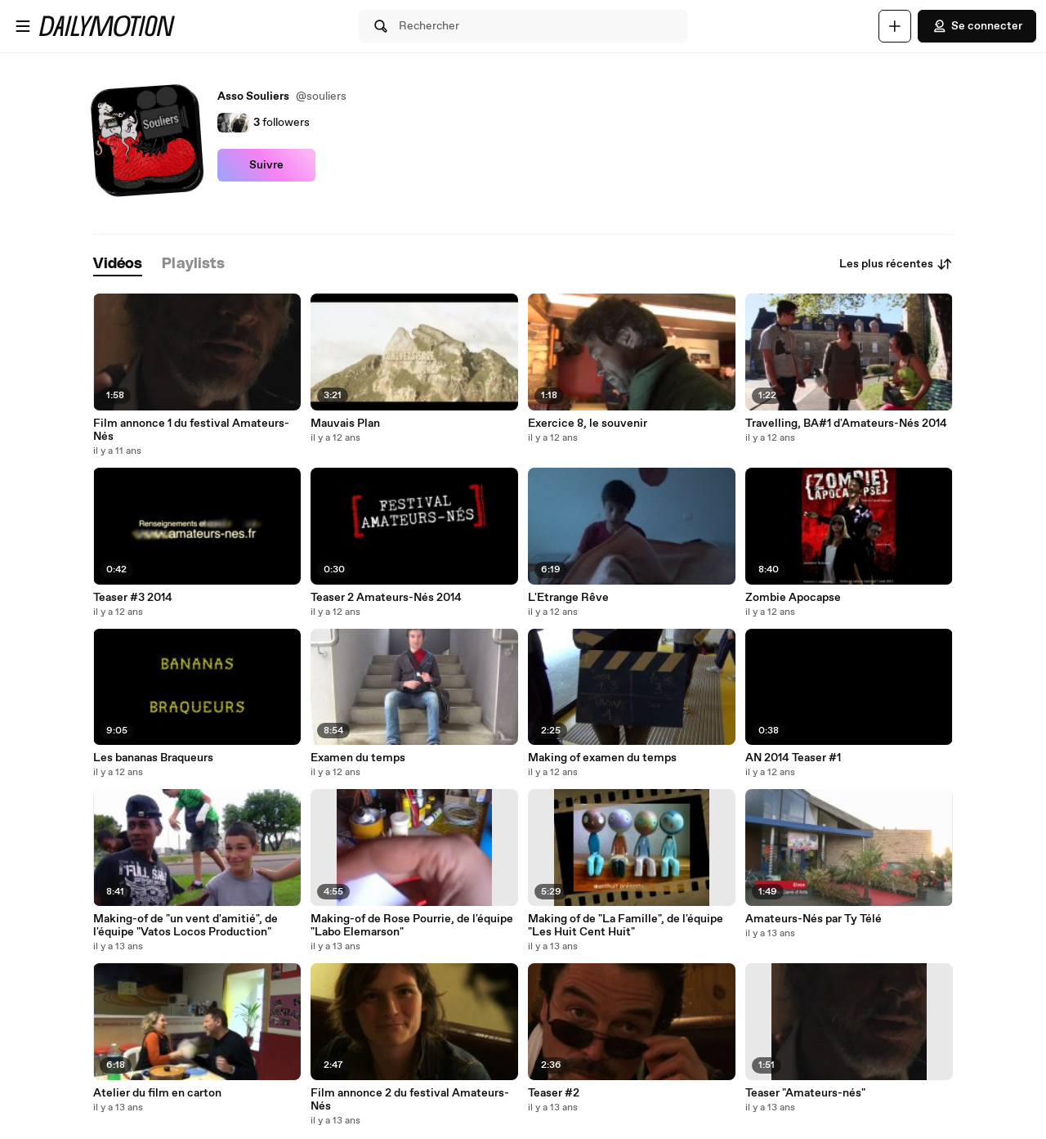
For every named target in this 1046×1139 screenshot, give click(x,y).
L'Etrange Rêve (568, 597)
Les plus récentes (896, 264)
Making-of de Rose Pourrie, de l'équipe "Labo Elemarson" (412, 926)
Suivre (266, 165)
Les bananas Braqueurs (153, 758)
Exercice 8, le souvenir (587, 423)
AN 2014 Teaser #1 (793, 758)
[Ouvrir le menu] (23, 26)
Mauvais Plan (345, 423)
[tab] (117, 264)
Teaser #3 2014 (132, 597)
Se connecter (977, 26)
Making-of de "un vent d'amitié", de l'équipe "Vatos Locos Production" (185, 926)
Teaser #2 (553, 1093)
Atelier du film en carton (157, 1093)
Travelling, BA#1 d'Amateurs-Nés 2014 (846, 423)
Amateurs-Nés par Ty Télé (813, 919)
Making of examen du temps (602, 758)
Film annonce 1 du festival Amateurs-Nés (191, 430)
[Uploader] (894, 26)
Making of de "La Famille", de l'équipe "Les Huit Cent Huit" (625, 926)
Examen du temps (358, 758)
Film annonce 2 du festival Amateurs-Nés (410, 1100)
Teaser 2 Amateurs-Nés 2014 (386, 597)
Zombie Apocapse (793, 597)
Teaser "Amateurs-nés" (805, 1093)
